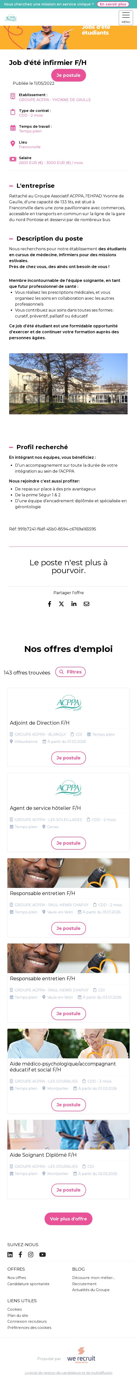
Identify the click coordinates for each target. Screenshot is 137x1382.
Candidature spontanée (28, 1284)
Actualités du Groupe (91, 1290)
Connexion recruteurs (27, 1321)
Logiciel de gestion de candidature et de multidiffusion (68, 1373)
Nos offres (16, 1278)
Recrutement (84, 1284)
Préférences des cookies (29, 1327)
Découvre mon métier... (93, 1278)
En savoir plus (113, 4)
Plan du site (17, 1315)
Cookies (14, 1309)
